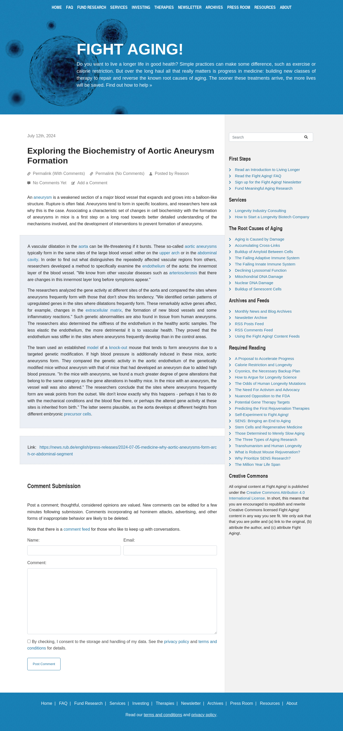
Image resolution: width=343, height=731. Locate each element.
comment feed (77, 529)
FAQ (69, 7)
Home (57, 7)
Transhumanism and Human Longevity (268, 445)
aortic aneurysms (201, 246)
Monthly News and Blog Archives (263, 311)
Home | (49, 703)
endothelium (153, 266)
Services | (120, 703)
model (92, 347)
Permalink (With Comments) (59, 173)
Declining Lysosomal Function (261, 270)
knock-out (118, 347)
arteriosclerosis (183, 273)
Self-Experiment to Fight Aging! (262, 414)
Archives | (218, 703)
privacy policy (176, 641)
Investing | (143, 703)
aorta (83, 246)
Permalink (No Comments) (119, 173)
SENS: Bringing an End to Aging (263, 421)
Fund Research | (91, 703)
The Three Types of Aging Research (266, 439)
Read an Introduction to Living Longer (267, 169)
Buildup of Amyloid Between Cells (264, 251)
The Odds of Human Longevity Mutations (270, 383)
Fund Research (91, 7)
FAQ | (66, 703)
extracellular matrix (103, 310)
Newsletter (189, 7)
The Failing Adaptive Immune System (267, 258)
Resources (265, 7)
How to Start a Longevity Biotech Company (272, 217)
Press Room (238, 7)
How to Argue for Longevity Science (266, 377)
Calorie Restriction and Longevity (263, 365)
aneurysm (43, 197)
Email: (129, 540)
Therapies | (168, 703)
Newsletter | (194, 703)
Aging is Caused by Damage (259, 239)
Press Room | (244, 703)
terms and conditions (163, 715)
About (286, 7)
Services (119, 7)
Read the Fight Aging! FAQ (258, 176)
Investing (141, 7)
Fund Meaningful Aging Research (264, 188)
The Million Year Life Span (257, 464)
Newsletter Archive (251, 317)
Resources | (272, 703)
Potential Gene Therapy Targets (262, 402)
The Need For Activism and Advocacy (267, 389)
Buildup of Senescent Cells (258, 289)
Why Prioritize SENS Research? (263, 458)
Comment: (37, 563)
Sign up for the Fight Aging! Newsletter (268, 182)
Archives (214, 7)
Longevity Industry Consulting (260, 210)
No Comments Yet (50, 183)
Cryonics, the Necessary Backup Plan (267, 371)
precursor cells (77, 414)
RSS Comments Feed (254, 330)
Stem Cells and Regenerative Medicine (268, 427)
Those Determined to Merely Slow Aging (270, 433)
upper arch (170, 253)
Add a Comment (92, 183)
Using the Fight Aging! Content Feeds (267, 336)
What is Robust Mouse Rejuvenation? (267, 452)
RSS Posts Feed (249, 324)
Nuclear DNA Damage (254, 283)
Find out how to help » (129, 85)
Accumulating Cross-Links (257, 245)
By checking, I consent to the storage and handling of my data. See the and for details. (122, 645)
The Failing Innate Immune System (265, 264)
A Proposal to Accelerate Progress (264, 358)
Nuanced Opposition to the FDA (262, 396)
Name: (33, 540)
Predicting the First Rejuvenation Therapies (272, 408)
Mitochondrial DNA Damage (259, 276)
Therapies (164, 7)
